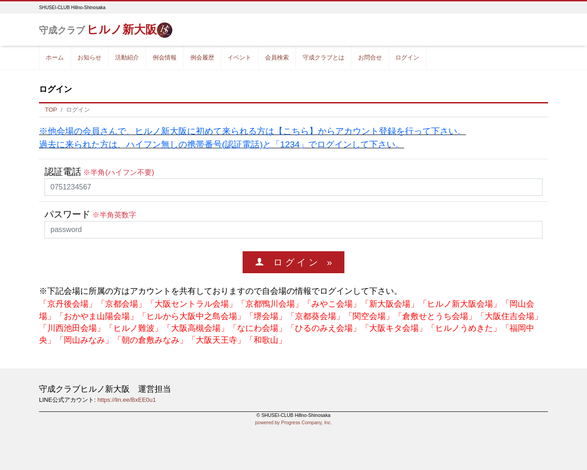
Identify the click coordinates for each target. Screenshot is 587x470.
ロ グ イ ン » (298, 262)
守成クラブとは (323, 57)
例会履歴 (202, 57)
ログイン (407, 57)
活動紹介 (127, 57)
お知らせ (89, 57)
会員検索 (277, 57)
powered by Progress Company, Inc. (293, 422)
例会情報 (165, 57)
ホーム (55, 57)
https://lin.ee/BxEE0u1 (126, 399)
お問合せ (370, 57)
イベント (239, 57)
